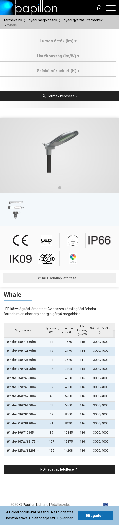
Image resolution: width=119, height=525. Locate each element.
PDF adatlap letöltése (59, 469)
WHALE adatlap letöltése (59, 278)
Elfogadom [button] (95, 516)
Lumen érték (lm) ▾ (58, 41)
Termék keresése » (59, 96)
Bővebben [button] (65, 518)
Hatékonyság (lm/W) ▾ (58, 56)
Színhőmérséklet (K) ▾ (58, 70)
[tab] (58, 43)
